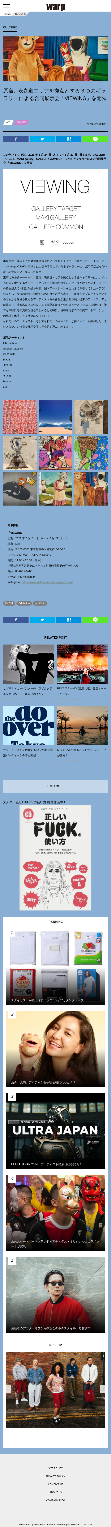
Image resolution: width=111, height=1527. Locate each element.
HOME (7, 14)
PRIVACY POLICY (55, 1476)
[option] (55, 1391)
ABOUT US (56, 1492)
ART (8, 122)
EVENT (9, 603)
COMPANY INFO (55, 1500)
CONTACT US (55, 1484)
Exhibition (24, 603)
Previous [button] (8, 1389)
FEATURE (21, 122)
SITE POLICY (55, 1468)
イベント (40, 603)
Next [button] (102, 1389)
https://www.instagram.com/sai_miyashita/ (47, 582)
